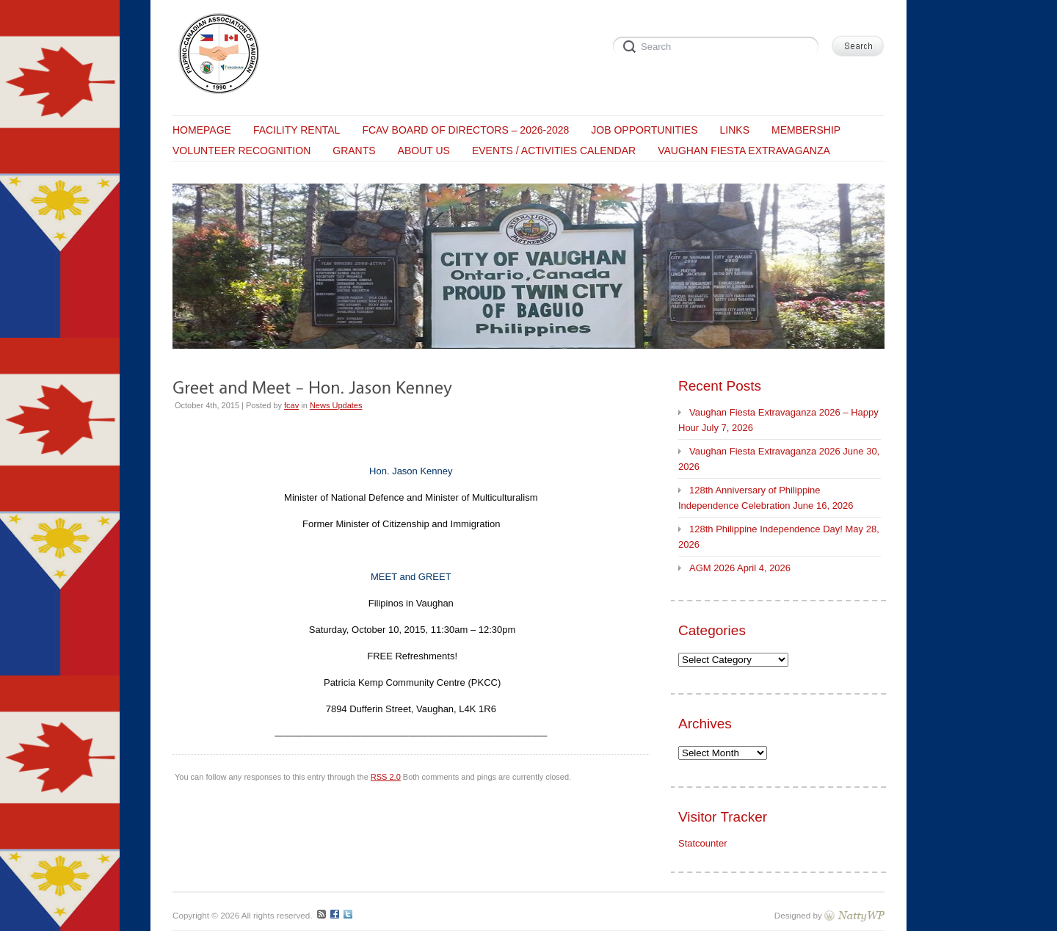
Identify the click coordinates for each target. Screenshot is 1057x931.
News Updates (336, 405)
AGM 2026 (712, 567)
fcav (291, 405)
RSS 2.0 (386, 776)
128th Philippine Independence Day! (766, 529)
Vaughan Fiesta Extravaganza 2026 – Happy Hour (778, 420)
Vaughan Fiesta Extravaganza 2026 (764, 451)
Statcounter (702, 843)
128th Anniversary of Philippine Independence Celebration (749, 498)
